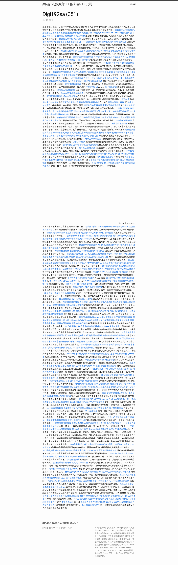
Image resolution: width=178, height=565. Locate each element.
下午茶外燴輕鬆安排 (78, 444)
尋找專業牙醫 (111, 87)
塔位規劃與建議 (87, 278)
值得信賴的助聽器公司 (125, 29)
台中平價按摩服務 (126, 154)
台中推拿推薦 (77, 78)
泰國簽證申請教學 (93, 359)
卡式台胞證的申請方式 (71, 269)
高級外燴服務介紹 (61, 114)
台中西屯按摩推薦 (96, 402)
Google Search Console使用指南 (114, 33)
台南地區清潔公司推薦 (96, 72)
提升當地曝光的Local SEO (62, 154)
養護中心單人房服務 (123, 375)
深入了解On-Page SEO (92, 263)
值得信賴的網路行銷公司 (60, 81)
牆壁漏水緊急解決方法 (100, 111)
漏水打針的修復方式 (102, 481)
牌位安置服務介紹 (100, 257)
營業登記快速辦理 (96, 132)
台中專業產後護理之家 (86, 408)
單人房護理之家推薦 (79, 132)
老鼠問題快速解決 (127, 266)
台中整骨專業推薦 (118, 42)
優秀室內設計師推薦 (84, 154)
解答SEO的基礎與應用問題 (59, 396)
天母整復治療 (48, 66)
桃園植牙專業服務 (108, 317)
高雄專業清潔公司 (82, 387)
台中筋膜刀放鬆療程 (89, 144)
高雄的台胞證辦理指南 (82, 429)
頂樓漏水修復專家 (115, 311)
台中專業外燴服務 (57, 305)
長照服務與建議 (122, 320)
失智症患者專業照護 (56, 232)
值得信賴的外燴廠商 (62, 72)
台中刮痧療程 (72, 381)
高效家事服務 (79, 141)
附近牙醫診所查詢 (50, 311)
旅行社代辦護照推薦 (107, 269)
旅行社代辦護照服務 (118, 429)
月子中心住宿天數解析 (117, 417)
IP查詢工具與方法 (55, 481)
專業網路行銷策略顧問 (88, 235)
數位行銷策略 (113, 423)
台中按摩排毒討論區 (126, 269)
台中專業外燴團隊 (65, 387)
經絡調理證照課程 (61, 263)
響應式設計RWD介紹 (86, 450)
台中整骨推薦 (72, 468)
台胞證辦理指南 (112, 160)
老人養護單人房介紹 (119, 57)
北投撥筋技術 (107, 375)
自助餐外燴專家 (116, 408)
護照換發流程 (105, 502)
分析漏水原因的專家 (115, 163)
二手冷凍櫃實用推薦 (120, 481)
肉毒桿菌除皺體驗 (57, 468)
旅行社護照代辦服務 (72, 33)
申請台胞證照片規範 (51, 257)
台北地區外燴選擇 (84, 238)
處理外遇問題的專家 (81, 423)
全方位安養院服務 (107, 320)
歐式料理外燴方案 (120, 272)
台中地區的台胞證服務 (91, 344)
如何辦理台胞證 (56, 160)
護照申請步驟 (72, 232)
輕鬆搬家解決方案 (50, 341)
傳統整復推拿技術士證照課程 (72, 341)
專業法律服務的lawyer (89, 317)
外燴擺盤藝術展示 (55, 314)
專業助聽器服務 (95, 353)
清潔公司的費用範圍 (93, 105)
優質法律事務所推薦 (81, 366)
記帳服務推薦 (129, 105)
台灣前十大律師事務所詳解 (105, 154)
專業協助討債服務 (50, 135)
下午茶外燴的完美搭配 (78, 456)
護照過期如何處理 (106, 499)
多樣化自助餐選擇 (84, 117)
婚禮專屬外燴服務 (84, 299)
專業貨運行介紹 (118, 51)
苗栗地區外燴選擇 (111, 63)
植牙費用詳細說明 (94, 335)
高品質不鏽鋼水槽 (86, 51)
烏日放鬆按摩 (92, 341)
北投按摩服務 (102, 408)
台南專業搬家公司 (53, 75)
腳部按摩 (125, 99)
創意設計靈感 (108, 353)
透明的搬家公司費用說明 (81, 251)
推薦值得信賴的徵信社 (98, 444)
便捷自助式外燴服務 (88, 244)
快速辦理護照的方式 (77, 335)
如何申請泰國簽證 (67, 135)
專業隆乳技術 (91, 226)
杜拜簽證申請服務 (74, 477)
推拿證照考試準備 (67, 60)
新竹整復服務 (74, 278)
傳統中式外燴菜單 (50, 102)
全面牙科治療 (127, 132)
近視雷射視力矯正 (84, 257)
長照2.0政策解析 (115, 444)
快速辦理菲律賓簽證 (111, 105)
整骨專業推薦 (91, 411)
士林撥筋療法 (104, 226)
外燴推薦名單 (110, 369)
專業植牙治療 (80, 36)
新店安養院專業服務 (93, 81)
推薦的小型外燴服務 (91, 33)
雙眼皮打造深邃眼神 (91, 471)
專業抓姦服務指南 (69, 51)
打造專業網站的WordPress (97, 326)
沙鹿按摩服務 (61, 420)
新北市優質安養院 (110, 254)
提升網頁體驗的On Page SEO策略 (62, 96)
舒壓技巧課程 (72, 347)
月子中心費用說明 (87, 42)
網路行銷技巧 (117, 387)
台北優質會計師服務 (62, 323)
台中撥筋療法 (78, 81)
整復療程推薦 (100, 311)
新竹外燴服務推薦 (73, 84)
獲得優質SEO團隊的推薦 (70, 39)
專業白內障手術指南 (111, 344)
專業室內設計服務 (84, 481)
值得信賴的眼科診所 (64, 66)
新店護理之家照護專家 (52, 33)
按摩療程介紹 (92, 87)
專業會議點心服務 (116, 102)
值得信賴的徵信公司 (119, 226)
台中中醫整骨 (76, 263)
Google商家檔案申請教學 (72, 93)
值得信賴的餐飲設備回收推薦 (109, 302)
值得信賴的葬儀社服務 (104, 384)
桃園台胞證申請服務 (69, 42)
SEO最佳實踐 (48, 450)
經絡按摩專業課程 (82, 111)
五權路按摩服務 (103, 42)
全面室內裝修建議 (55, 408)
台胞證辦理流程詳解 (62, 462)
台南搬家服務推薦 (65, 36)
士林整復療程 (110, 366)
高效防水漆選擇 (114, 72)
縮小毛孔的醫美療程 (93, 254)
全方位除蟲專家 (127, 63)
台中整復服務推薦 (100, 429)
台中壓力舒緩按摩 (87, 148)
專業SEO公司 (69, 408)
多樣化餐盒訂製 (99, 163)
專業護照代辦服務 (50, 111)
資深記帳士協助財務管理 (123, 502)
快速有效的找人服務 (62, 366)
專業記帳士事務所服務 (100, 387)
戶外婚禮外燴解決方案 (55, 477)
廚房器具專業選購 (67, 238)
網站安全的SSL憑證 (121, 117)
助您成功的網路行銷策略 (114, 335)
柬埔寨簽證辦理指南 (90, 502)
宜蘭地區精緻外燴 (119, 123)
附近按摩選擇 (69, 293)
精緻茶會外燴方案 (98, 423)
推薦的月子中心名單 (102, 272)
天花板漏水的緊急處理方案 (86, 499)
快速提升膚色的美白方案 (90, 399)
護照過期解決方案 (90, 269)
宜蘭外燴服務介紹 (113, 132)
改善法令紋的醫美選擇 (88, 381)
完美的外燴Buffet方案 (75, 326)
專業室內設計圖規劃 (85, 311)
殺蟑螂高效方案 (72, 496)
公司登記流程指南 (127, 263)
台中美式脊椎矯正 (124, 120)
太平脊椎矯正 (68, 502)
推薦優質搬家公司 (67, 299)
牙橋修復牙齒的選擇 (123, 384)
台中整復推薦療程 (88, 302)
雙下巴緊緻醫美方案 (125, 338)
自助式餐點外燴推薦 (51, 269)
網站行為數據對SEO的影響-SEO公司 (67, 4)
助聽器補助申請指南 (79, 402)
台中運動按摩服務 (105, 157)
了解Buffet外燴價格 (51, 42)
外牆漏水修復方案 (61, 402)
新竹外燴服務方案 (127, 423)
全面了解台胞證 (106, 232)
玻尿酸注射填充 (122, 499)
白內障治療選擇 (64, 429)
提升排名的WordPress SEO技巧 (64, 281)
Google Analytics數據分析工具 (115, 399)
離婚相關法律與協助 (108, 281)
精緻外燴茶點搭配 (127, 254)
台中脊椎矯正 (98, 251)
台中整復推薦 (108, 359)
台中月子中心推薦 (92, 78)
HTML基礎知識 (97, 366)
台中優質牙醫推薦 (97, 160)
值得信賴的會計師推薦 (83, 57)
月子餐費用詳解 (103, 496)
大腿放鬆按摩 (71, 235)
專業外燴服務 (48, 505)
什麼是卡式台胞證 (93, 138)
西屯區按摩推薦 (68, 257)
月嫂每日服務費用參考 (89, 102)
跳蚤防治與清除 (105, 235)
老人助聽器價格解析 (91, 505)
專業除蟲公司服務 (61, 132)
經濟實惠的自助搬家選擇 (66, 450)
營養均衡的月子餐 (71, 144)
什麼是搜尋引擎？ (73, 471)
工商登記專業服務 (124, 317)
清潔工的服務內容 (70, 102)
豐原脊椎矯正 (88, 284)
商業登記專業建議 (75, 254)
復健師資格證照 (66, 111)
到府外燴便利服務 (74, 284)
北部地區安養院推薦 (56, 347)
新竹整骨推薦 (73, 459)
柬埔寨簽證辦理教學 (107, 244)
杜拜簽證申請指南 (102, 57)
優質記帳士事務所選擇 (102, 117)
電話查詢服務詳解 (50, 426)
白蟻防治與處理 (79, 72)
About (133, 4)
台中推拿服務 (92, 320)
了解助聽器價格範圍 (120, 111)
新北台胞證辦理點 (86, 347)
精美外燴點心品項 (78, 320)
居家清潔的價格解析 (111, 393)
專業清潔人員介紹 (61, 320)
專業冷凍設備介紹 (124, 369)
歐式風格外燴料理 (80, 462)
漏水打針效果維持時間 (88, 232)
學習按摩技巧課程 (71, 302)
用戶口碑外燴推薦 (102, 51)
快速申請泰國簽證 (70, 75)
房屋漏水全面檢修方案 (106, 450)
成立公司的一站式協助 (123, 235)
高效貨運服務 (96, 287)
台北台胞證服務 (83, 60)
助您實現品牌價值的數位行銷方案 (115, 471)
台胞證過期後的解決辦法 (53, 487)
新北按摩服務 (69, 481)
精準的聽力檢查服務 (73, 160)
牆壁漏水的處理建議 (66, 90)
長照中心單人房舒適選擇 (53, 496)
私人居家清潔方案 (67, 311)
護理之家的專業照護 (84, 384)
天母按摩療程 (115, 326)
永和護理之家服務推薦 (77, 353)
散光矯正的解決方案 (109, 78)
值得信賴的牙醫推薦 (66, 117)
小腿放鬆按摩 (97, 369)
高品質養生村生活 (111, 263)
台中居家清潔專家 (110, 266)
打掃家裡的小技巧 (81, 287)
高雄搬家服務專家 (126, 108)
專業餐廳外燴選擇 (63, 423)
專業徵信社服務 (62, 251)
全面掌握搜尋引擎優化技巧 (88, 135)
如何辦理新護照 (113, 278)
